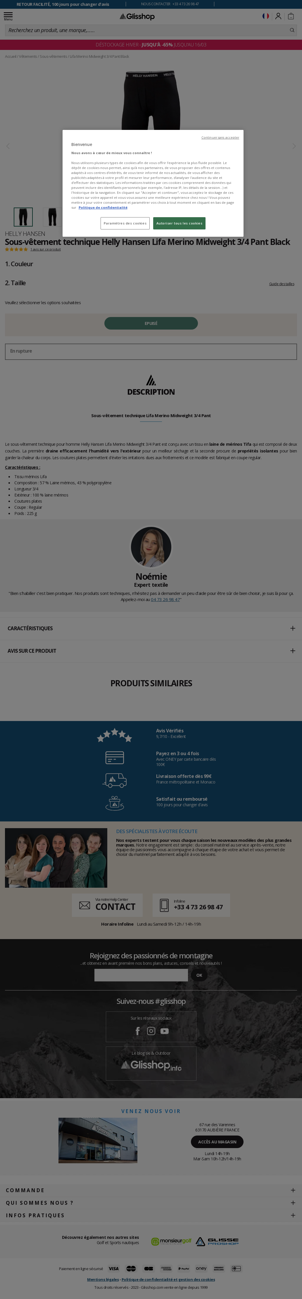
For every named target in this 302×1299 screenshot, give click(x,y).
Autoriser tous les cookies (179, 223)
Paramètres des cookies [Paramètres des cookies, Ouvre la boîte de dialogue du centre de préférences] (125, 223)
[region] (153, 183)
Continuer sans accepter (220, 137)
